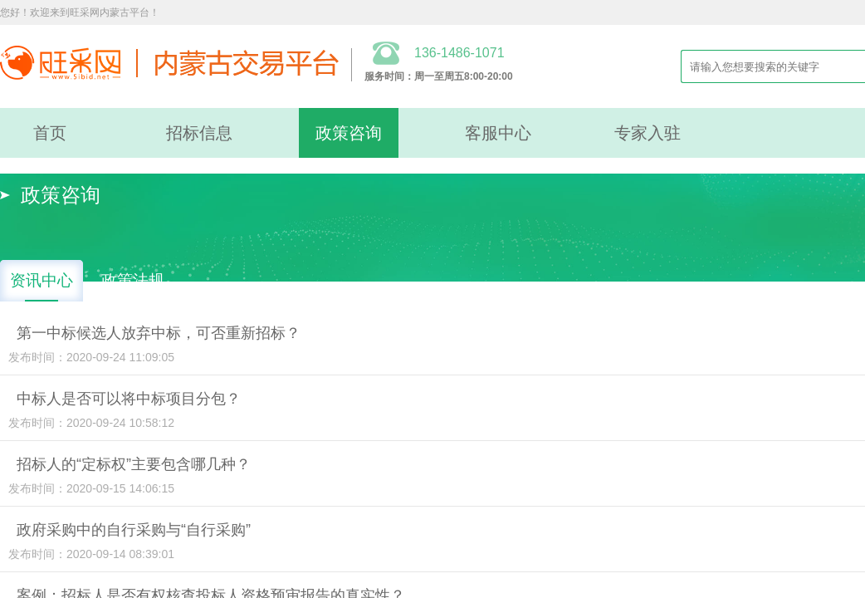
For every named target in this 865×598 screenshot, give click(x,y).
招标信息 (199, 133)
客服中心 (498, 133)
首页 (49, 133)
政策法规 (132, 280)
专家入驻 (647, 133)
